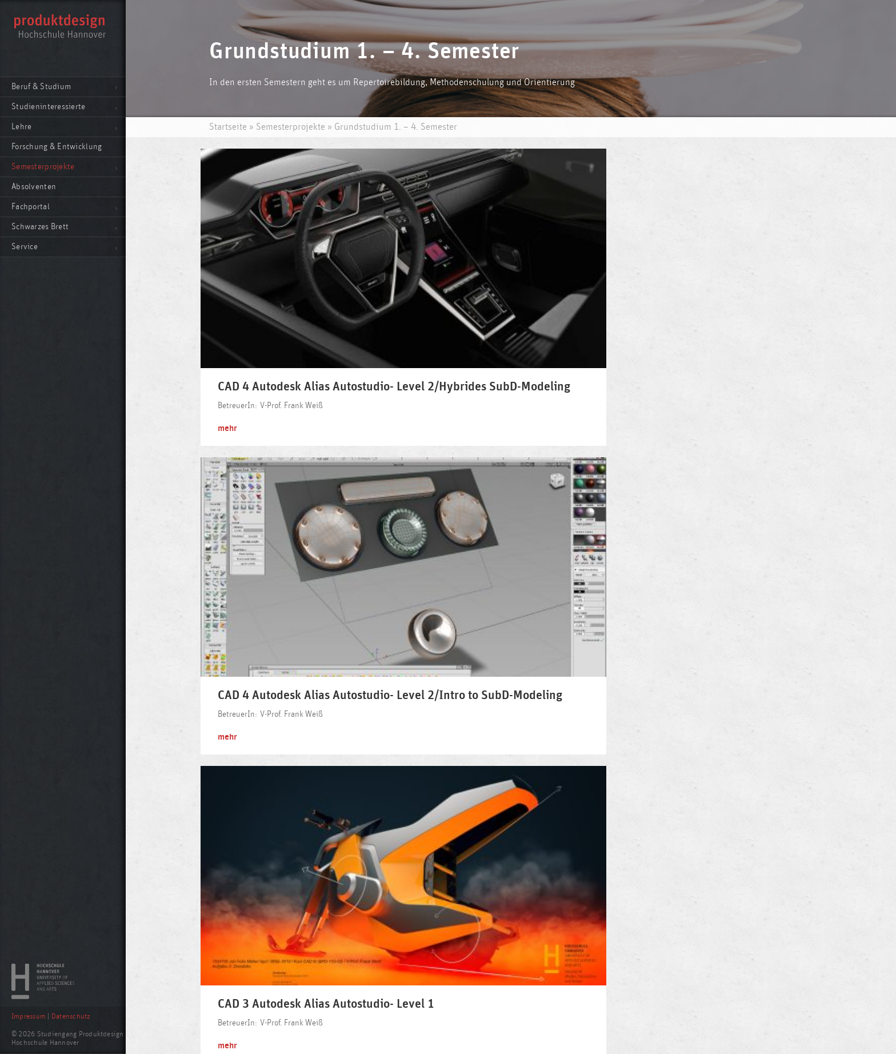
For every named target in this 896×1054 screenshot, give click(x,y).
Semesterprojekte (42, 166)
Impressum (28, 1016)
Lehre (21, 126)
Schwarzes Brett (40, 226)
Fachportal (30, 206)
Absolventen (33, 186)
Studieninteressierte (48, 106)
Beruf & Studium (41, 86)
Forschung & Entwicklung (56, 146)
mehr (230, 344)
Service (24, 246)
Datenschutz (70, 1016)
